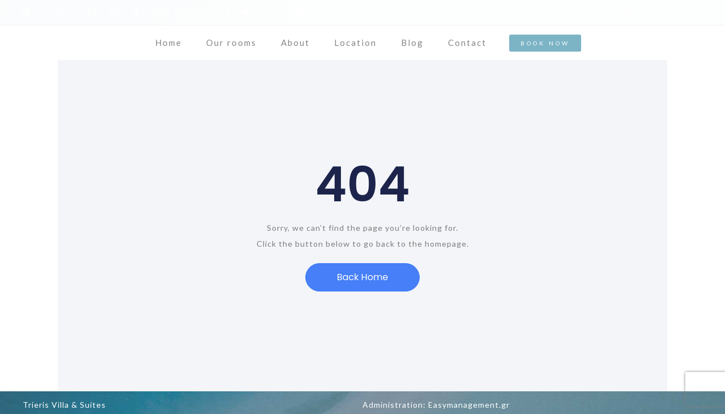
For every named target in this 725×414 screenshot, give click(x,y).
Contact (467, 42)
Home (168, 42)
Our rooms (231, 42)
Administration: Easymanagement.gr (436, 404)
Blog (412, 42)
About (295, 42)
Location (355, 42)
